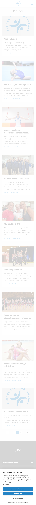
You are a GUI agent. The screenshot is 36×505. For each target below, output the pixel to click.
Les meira (6, 484)
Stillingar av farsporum (18, 498)
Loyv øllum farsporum (18, 489)
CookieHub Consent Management (20, 502)
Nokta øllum (18, 493)
